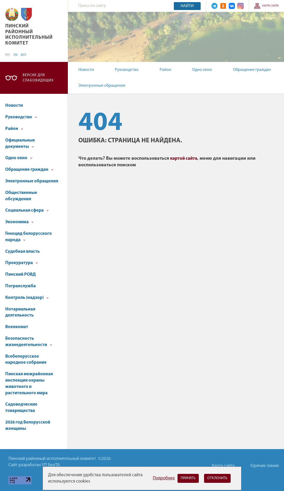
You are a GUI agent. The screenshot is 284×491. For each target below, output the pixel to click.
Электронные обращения (101, 86)
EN (15, 55)
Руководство (127, 70)
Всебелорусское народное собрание (26, 359)
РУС (7, 55)
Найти (187, 6)
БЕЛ (23, 55)
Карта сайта (270, 5)
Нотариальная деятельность (20, 312)
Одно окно (202, 70)
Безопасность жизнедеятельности (28, 341)
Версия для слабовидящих (38, 77)
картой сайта (183, 158)
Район (165, 70)
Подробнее (164, 478)
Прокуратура (21, 263)
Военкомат (16, 327)
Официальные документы (20, 143)
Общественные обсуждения (21, 196)
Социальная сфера (27, 210)
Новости (86, 70)
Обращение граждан (252, 70)
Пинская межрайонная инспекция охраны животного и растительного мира (29, 383)
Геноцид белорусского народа (28, 236)
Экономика (19, 222)
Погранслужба (20, 286)
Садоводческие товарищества (21, 407)
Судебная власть (22, 251)
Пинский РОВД (20, 274)
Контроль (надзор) (27, 297)
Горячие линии (264, 466)
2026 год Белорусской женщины (27, 425)
